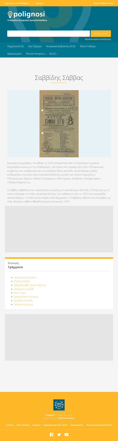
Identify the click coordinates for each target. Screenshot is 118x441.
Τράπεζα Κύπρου (66, 418)
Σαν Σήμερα (34, 46)
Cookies (10, 425)
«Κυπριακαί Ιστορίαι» (25, 277)
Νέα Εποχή (20, 292)
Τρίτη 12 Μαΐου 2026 (103, 3)
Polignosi (50, 415)
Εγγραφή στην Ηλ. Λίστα (55, 425)
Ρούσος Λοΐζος (22, 281)
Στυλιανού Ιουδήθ (24, 289)
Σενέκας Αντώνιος (23, 304)
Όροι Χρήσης (23, 425)
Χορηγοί (39, 3)
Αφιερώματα (14, 53)
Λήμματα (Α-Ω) (15, 46)
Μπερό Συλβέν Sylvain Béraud (30, 285)
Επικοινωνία (76, 425)
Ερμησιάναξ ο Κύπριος (26, 296)
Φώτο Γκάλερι (88, 46)
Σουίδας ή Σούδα (23, 300)
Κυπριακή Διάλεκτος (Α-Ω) (60, 46)
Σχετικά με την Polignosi (17, 3)
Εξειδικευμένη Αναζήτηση (98, 39)
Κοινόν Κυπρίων (35, 53)
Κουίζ (52, 53)
